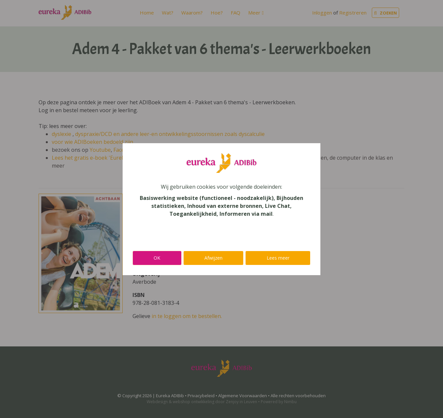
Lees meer (278, 258)
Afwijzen (213, 258)
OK (157, 258)
